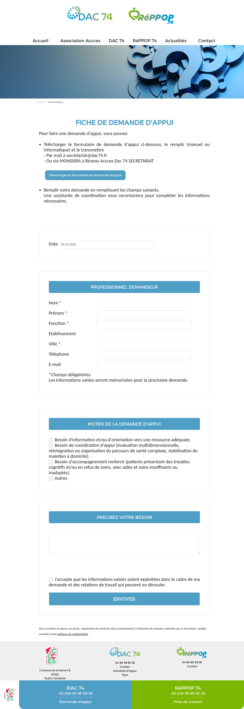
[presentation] (85, 567)
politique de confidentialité (72, 634)
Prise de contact (188, 701)
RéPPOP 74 (145, 40)
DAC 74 (116, 40)
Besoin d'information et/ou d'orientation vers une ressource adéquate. (123, 440)
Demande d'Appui (125, 670)
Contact (206, 40)
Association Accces (80, 40)
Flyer (125, 674)
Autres (61, 478)
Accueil (40, 40)
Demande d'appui (75, 701)
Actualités (175, 40)
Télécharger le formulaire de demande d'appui (85, 175)
